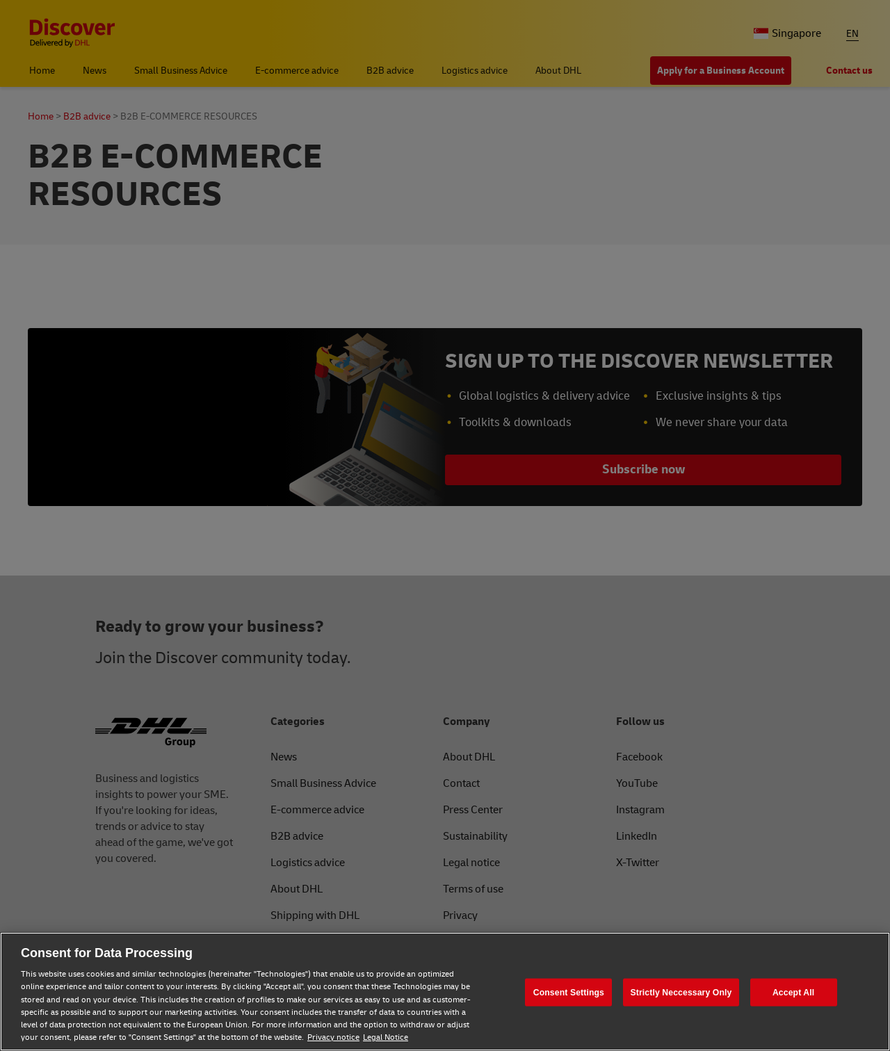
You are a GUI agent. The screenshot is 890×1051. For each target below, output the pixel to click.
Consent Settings (568, 992)
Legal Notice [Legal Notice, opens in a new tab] (385, 1037)
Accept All (793, 992)
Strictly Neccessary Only (681, 992)
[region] (445, 991)
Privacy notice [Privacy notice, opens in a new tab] (333, 1037)
